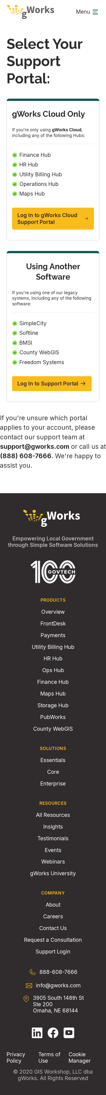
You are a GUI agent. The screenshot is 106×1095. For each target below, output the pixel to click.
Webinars (53, 862)
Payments (53, 635)
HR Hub (53, 658)
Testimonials (53, 838)
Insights (53, 827)
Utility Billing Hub (53, 647)
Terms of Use (49, 1057)
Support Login (53, 952)
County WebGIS (53, 729)
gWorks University (53, 873)
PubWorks (53, 717)
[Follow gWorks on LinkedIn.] (37, 1033)
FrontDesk (53, 624)
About (53, 905)
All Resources (53, 815)
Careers (53, 916)
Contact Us (53, 928)
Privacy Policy (16, 1057)
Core (53, 772)
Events (53, 850)
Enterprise (53, 784)
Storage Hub (53, 705)
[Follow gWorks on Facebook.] (53, 1033)
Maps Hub (53, 694)
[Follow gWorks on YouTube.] (69, 1033)
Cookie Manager (80, 1057)
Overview (53, 612)
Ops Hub (53, 670)
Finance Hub (53, 682)
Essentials (53, 760)
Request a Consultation (53, 940)
